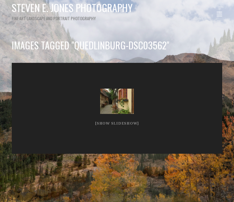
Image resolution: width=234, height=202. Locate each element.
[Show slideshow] (117, 123)
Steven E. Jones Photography (73, 11)
